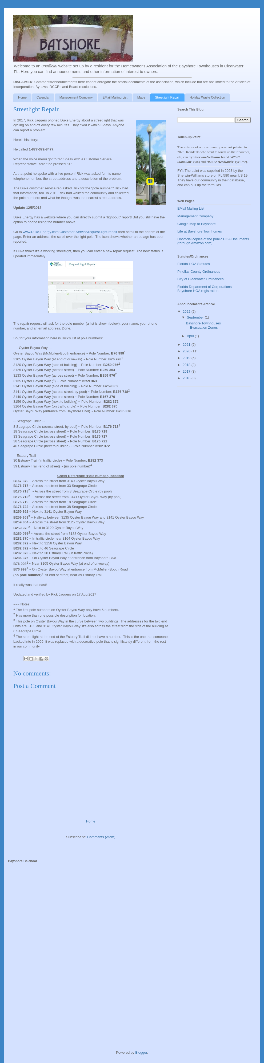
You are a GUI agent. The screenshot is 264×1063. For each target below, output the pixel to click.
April (191, 336)
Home (22, 97)
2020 (187, 351)
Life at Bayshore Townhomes (199, 231)
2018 (187, 365)
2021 (187, 345)
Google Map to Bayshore (196, 224)
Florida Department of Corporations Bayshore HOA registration (204, 289)
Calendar (43, 97)
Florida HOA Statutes (193, 264)
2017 (187, 371)
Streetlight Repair (167, 97)
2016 (187, 378)
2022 (187, 311)
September (196, 317)
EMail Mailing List (114, 97)
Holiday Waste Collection (207, 97)
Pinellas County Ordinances (198, 272)
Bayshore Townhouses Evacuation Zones (203, 325)
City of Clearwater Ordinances (200, 279)
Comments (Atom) (101, 837)
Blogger (141, 1052)
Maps (141, 97)
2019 (187, 358)
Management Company (76, 97)
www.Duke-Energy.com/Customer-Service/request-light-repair (70, 232)
